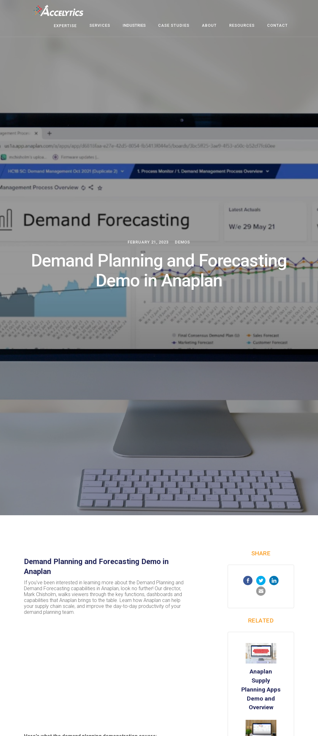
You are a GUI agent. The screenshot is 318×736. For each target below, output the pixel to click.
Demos (182, 242)
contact (277, 25)
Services (99, 25)
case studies (173, 25)
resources (242, 25)
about (209, 25)
